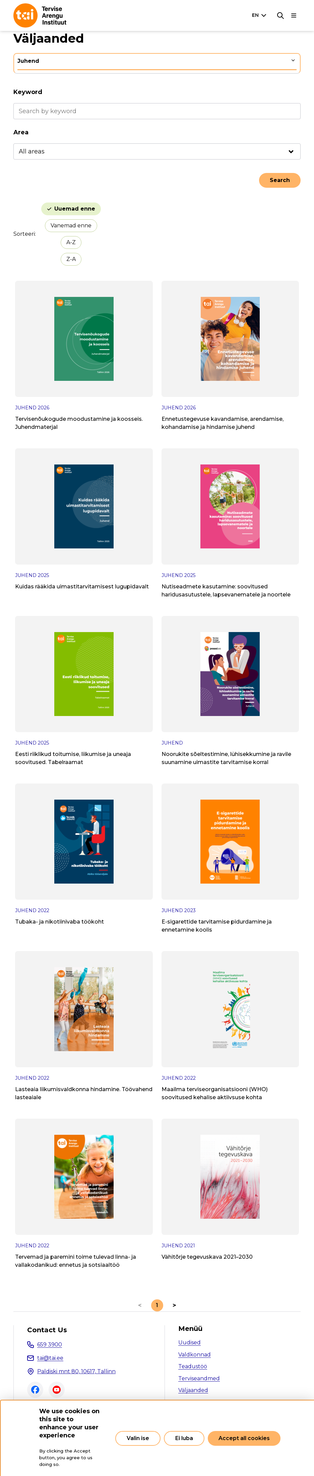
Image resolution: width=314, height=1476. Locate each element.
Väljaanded (193, 1390)
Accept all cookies (244, 1438)
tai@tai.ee (50, 1358)
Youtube (57, 1390)
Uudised (189, 1342)
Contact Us (47, 1330)
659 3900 (49, 1344)
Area (20, 132)
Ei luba (184, 1438)
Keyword (27, 92)
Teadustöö (192, 1366)
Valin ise (138, 1438)
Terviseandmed (199, 1378)
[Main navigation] (294, 15)
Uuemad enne (74, 209)
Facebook (35, 1390)
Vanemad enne (71, 225)
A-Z (71, 242)
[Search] (280, 15)
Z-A (71, 259)
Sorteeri (24, 234)
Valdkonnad (194, 1354)
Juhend (28, 61)
